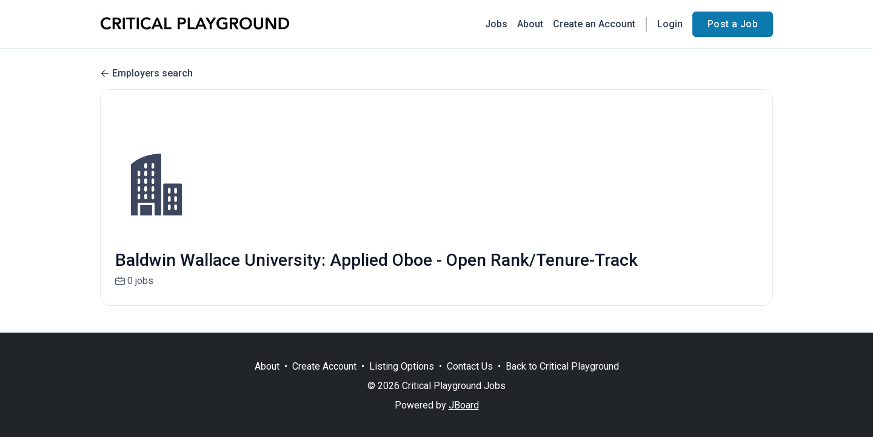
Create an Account (594, 24)
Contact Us (470, 366)
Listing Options (401, 366)
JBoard (464, 405)
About (530, 24)
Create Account (324, 366)
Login (670, 24)
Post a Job (732, 24)
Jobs (496, 24)
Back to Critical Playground (562, 366)
